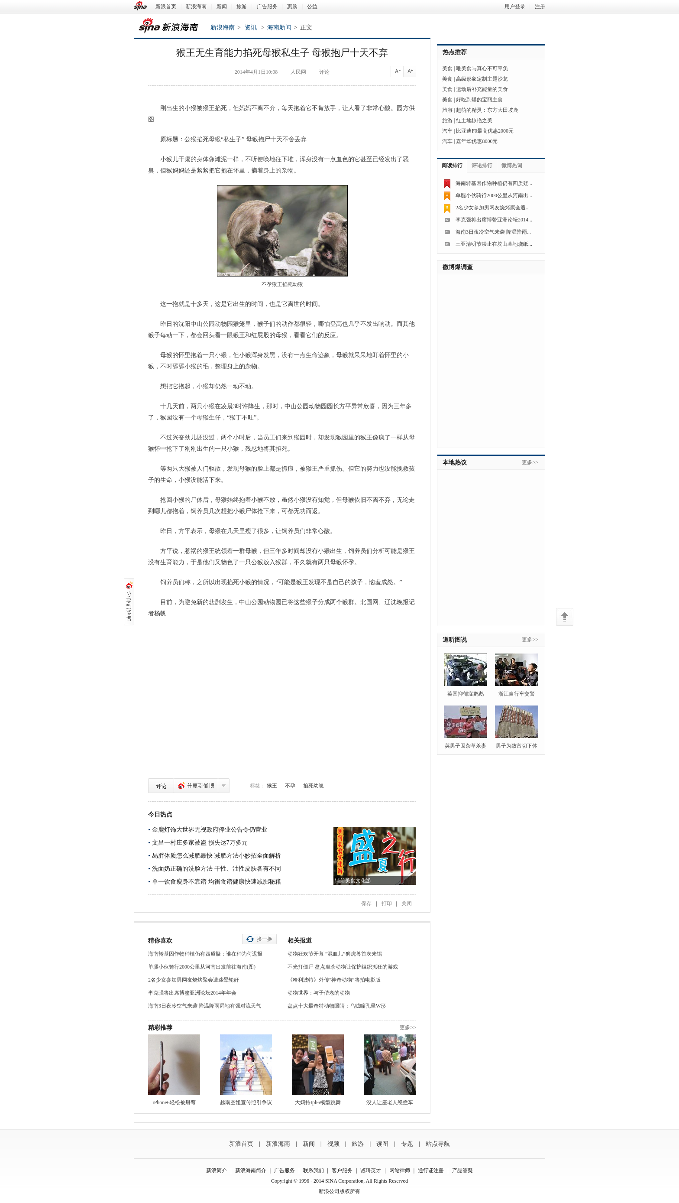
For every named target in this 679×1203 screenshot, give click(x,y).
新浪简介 (216, 1170)
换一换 (264, 939)
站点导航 (438, 1144)
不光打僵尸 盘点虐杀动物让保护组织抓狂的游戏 (343, 967)
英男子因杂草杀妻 (465, 746)
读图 (382, 1144)
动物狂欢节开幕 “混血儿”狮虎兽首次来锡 (335, 954)
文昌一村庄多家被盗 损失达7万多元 (200, 842)
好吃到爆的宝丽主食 (479, 100)
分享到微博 (196, 785)
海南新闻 (279, 27)
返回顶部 (564, 617)
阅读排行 (452, 166)
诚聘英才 (370, 1170)
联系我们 (313, 1170)
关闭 (406, 904)
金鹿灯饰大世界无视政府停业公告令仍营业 (209, 829)
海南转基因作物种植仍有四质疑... (494, 183)
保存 (366, 904)
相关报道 (300, 940)
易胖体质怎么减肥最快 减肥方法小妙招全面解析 (216, 855)
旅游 (241, 6)
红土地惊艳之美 (474, 120)
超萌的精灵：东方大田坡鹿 (487, 110)
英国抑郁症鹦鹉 (465, 694)
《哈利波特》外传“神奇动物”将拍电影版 (334, 980)
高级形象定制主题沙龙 (482, 79)
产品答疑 (462, 1170)
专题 (407, 1144)
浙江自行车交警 (516, 694)
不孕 (290, 786)
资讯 (251, 27)
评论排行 (482, 166)
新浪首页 (165, 6)
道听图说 (455, 640)
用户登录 (514, 6)
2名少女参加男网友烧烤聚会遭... (493, 208)
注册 (540, 6)
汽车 (447, 131)
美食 (447, 68)
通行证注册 (431, 1170)
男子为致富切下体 (516, 746)
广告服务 (267, 6)
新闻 (222, 6)
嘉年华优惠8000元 (477, 141)
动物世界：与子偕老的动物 (319, 993)
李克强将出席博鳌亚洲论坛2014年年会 (192, 993)
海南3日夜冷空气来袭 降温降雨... (493, 232)
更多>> (408, 1027)
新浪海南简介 (250, 1170)
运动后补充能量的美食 (482, 89)
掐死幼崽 (313, 786)
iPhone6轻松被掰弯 (173, 1102)
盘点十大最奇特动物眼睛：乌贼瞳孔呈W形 (337, 1006)
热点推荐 (455, 52)
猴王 (272, 786)
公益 (312, 6)
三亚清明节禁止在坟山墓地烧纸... (494, 244)
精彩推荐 (160, 1027)
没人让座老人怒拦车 (389, 1102)
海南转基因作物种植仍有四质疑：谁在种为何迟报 (205, 954)
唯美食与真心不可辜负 (482, 68)
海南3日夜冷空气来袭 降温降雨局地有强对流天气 (204, 1006)
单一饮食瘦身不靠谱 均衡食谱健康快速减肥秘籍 (216, 881)
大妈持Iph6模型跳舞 (318, 1102)
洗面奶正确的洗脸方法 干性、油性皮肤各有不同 (216, 868)
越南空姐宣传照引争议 (246, 1102)
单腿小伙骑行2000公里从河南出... (494, 195)
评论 (161, 785)
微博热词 (511, 166)
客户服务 (342, 1170)
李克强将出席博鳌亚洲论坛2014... (494, 220)
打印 (387, 904)
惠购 (292, 6)
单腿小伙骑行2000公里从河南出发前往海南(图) (201, 967)
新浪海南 (196, 6)
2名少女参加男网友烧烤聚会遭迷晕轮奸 (193, 980)
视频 (333, 1144)
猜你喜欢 (160, 940)
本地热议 (455, 462)
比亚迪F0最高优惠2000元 (485, 131)
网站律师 (399, 1170)
